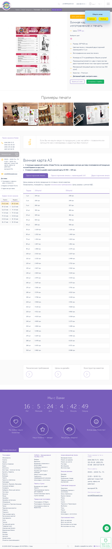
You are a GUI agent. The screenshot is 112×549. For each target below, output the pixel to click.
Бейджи (36, 459)
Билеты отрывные (8, 464)
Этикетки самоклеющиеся (10, 540)
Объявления (6, 502)
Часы (62, 508)
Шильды (63, 512)
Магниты (5, 494)
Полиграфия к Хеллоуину (42, 504)
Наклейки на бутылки (9, 500)
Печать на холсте (66, 462)
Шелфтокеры (6, 538)
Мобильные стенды (67, 478)
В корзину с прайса (95, 81)
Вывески (63, 476)
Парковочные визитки (9, 508)
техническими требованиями (61, 185)
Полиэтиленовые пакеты (42, 493)
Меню (4, 496)
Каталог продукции (26, 9)
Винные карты (46, 9)
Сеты (4, 520)
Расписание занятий (8, 516)
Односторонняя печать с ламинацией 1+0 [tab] (68, 175)
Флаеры (4, 532)
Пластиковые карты (8, 514)
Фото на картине (66, 520)
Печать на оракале (67, 460)
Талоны (4, 522)
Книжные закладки (8, 486)
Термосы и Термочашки (68, 504)
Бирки (4, 466)
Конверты (5, 488)
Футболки (64, 506)
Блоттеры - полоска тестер (11, 470)
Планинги (5, 512)
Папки (4, 506)
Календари (5, 482)
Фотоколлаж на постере (69, 524)
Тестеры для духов (8, 524)
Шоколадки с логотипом (42, 480)
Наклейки (5, 498)
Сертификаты (6, 518)
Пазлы (63, 498)
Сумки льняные (39, 495)
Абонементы (6, 458)
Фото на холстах (66, 522)
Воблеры (5, 476)
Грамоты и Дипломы (8, 480)
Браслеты (37, 461)
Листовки (5, 492)
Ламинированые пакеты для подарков (41, 490)
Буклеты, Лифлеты (8, 472)
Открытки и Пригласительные (11, 504)
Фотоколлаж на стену (68, 526)
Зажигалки (64, 488)
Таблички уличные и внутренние (67, 481)
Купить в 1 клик (77, 81)
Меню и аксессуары (40, 474)
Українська (92, 19)
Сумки (63, 502)
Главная (17, 9)
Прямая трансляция (9, 450)
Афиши (4, 462)
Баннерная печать (66, 458)
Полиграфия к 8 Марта (41, 502)
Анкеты (4, 460)
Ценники (5, 536)
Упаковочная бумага (8, 528)
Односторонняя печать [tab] (35, 175)
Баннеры (63, 474)
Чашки (63, 510)
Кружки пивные (66, 496)
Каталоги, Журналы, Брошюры (11, 484)
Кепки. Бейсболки (66, 494)
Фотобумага (65, 466)
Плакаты (5, 510)
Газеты (4, 478)
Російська (103, 19)
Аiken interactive (100, 546)
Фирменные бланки (8, 530)
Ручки (62, 500)
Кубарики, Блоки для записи (11, 490)
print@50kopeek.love (68, 3)
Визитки (5, 474)
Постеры (64, 464)
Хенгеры (5, 534)
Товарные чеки (7, 526)
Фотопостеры (65, 468)
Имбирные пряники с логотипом (41, 467)
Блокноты (5, 468)
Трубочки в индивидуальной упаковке (42, 477)
